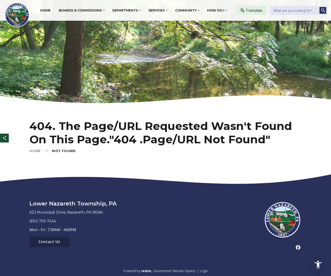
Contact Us (49, 241)
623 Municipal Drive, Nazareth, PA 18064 (66, 212)
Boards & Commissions (80, 10)
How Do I (215, 10)
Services (156, 10)
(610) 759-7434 (42, 221)
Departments (125, 10)
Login (204, 271)
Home (45, 10)
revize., (147, 271)
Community (186, 10)
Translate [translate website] (251, 10)
